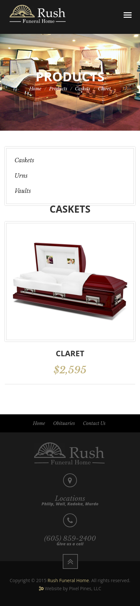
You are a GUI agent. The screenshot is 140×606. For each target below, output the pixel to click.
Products (58, 89)
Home (35, 89)
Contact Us (94, 423)
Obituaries (64, 423)
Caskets (82, 89)
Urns (21, 175)
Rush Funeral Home (68, 580)
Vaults (22, 191)
